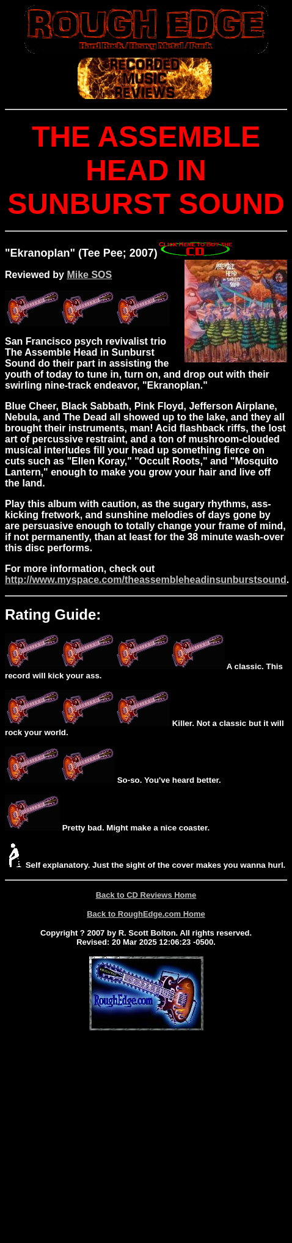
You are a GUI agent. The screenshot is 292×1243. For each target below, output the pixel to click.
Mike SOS (89, 275)
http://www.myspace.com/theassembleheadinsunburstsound (146, 579)
